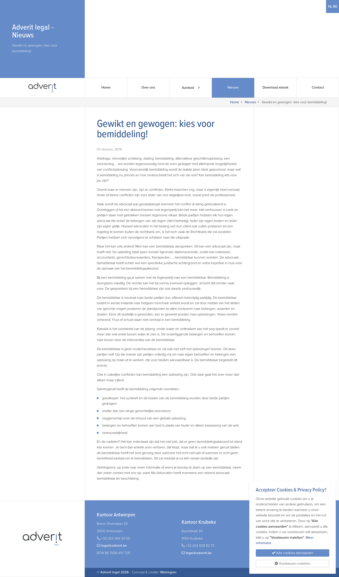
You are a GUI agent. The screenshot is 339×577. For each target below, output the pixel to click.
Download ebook (275, 87)
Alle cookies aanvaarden (292, 553)
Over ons (148, 87)
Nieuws (233, 87)
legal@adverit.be (114, 545)
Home (106, 87)
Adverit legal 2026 (114, 572)
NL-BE (332, 6)
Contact (318, 87)
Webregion (168, 572)
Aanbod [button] (191, 87)
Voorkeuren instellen (292, 563)
